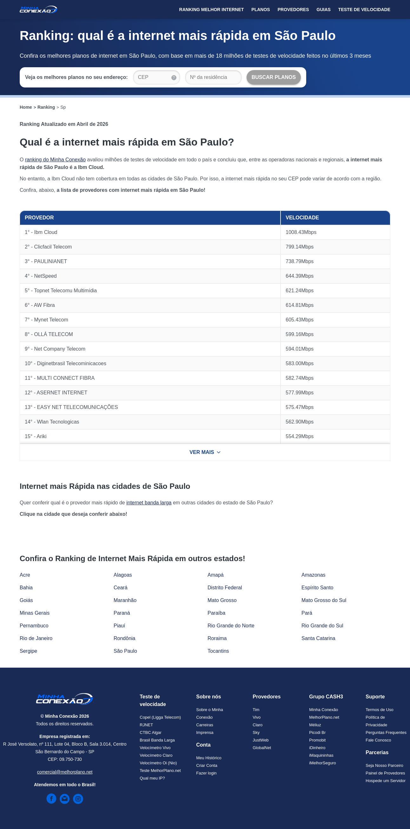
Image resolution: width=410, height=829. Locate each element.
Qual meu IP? (152, 778)
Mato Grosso (222, 600)
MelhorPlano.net (324, 717)
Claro (257, 724)
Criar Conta (206, 765)
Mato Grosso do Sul (323, 600)
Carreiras (204, 724)
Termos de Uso (379, 709)
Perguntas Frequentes (386, 732)
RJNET (146, 724)
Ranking (46, 107)
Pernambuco (34, 625)
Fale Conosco (378, 740)
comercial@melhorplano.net (65, 771)
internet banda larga (148, 502)
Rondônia (125, 638)
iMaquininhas (321, 755)
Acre (25, 575)
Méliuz (315, 724)
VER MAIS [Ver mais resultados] (204, 452)
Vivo (257, 717)
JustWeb (260, 740)
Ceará (121, 587)
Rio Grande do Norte (231, 625)
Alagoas (123, 575)
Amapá (216, 575)
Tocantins (218, 651)
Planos (260, 9)
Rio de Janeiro (36, 638)
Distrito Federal (225, 587)
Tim (256, 709)
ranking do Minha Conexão (55, 159)
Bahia (26, 587)
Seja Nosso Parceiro (384, 765)
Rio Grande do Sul (322, 625)
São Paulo (125, 651)
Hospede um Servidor (386, 780)
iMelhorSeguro (322, 763)
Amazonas (313, 575)
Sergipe (28, 651)
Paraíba (216, 613)
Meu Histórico (208, 757)
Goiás (26, 600)
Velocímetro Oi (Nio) (158, 763)
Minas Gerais (35, 613)
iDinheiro (317, 747)
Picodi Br (317, 732)
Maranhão (125, 600)
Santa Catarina (318, 638)
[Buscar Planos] (274, 77)
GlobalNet (262, 747)
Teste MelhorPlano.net (160, 770)
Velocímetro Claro (156, 755)
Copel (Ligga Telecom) (160, 717)
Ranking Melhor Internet (211, 9)
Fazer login (206, 773)
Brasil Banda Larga (157, 740)
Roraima (217, 638)
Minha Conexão (323, 709)
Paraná (122, 613)
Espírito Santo (317, 587)
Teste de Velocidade (364, 9)
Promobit (317, 740)
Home (26, 107)
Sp (63, 107)
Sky (256, 732)
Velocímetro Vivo (155, 747)
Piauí (119, 625)
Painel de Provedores (385, 773)
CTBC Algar (151, 732)
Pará (306, 613)
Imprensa (204, 732)
